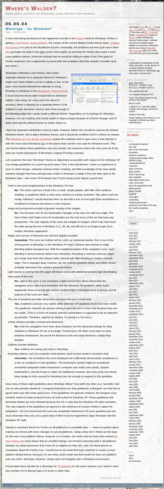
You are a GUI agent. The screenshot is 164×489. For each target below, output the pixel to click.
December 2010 (136, 337)
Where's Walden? (31, 8)
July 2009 (133, 379)
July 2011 (133, 317)
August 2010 (134, 348)
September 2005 (136, 415)
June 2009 (133, 381)
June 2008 (133, 412)
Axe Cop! (132, 147)
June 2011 (133, 320)
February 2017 (135, 241)
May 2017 (133, 238)
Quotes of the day (137, 114)
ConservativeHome (137, 163)
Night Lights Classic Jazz (139, 180)
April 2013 (133, 289)
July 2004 (133, 438)
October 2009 (135, 373)
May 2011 (133, 322)
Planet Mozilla (135, 191)
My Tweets (133, 134)
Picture (89, 485)
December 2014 (136, 266)
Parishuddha (66, 485)
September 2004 (136, 432)
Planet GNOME (135, 188)
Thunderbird (64, 466)
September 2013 (136, 283)
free (8, 51)
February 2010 (135, 362)
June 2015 (133, 261)
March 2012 (134, 297)
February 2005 (135, 421)
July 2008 (133, 410)
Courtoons (133, 166)
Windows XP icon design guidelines (31, 139)
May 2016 (133, 247)
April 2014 (133, 280)
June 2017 (133, 236)
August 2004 (134, 435)
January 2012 (134, 303)
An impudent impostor (138, 144)
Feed (131, 458)
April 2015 (133, 264)
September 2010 (136, 345)
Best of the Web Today (138, 149)
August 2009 (134, 376)
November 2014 (136, 269)
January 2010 (134, 365)
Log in (131, 455)
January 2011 (134, 334)
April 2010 (133, 356)
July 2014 (133, 278)
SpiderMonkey (141, 35)
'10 (133, 30)
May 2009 (133, 384)
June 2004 (133, 440)
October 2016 (135, 244)
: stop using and (141, 85)
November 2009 (136, 370)
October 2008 (135, 401)
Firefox (80, 38)
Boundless (133, 152)
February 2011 (135, 331)
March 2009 (134, 390)
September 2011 (136, 314)
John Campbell (135, 177)
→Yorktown (151, 32)
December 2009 (136, 367)
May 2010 (133, 353)
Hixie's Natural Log (136, 174)
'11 (145, 30)
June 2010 (133, 351)
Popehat (132, 194)
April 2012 (133, 294)
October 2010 (135, 342)
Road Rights (133, 197)
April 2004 (133, 446)
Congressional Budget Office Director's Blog (141, 159)
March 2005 (134, 418)
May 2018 (133, 233)
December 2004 (136, 426)
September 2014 (136, 275)
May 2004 (133, 443)
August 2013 (134, 286)
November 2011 (136, 308)
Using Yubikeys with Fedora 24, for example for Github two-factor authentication (144, 120)
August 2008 (134, 407)
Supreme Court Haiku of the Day (142, 205)
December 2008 (136, 398)
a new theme (21, 42)
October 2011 (135, 311)
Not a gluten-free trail (138, 91)
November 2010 (136, 339)
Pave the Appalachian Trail (140, 186)
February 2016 (135, 252)
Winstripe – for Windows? (29, 29)
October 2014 (135, 272)
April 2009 (133, 387)
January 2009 (134, 395)
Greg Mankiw (134, 172)
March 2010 (134, 359)
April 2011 (133, 325)
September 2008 (136, 404)
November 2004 (136, 429)
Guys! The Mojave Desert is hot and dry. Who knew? (143, 99)
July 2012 (133, 292)
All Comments (135, 461)
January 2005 (134, 424)
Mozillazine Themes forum (53, 91)
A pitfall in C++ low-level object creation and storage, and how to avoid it (143, 109)
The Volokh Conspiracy (138, 208)
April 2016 (133, 250)
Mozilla (132, 37)
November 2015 (136, 255)
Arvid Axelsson (38, 42)
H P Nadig (80, 485)
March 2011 (134, 328)
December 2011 (136, 306)
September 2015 (136, 258)
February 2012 (135, 300)
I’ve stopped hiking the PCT (141, 94)
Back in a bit (134, 103)
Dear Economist (136, 169)
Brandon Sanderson (137, 155)
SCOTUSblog (133, 200)
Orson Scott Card (136, 183)
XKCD (131, 211)
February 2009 (135, 393)
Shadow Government (138, 202)
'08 (152, 27)
